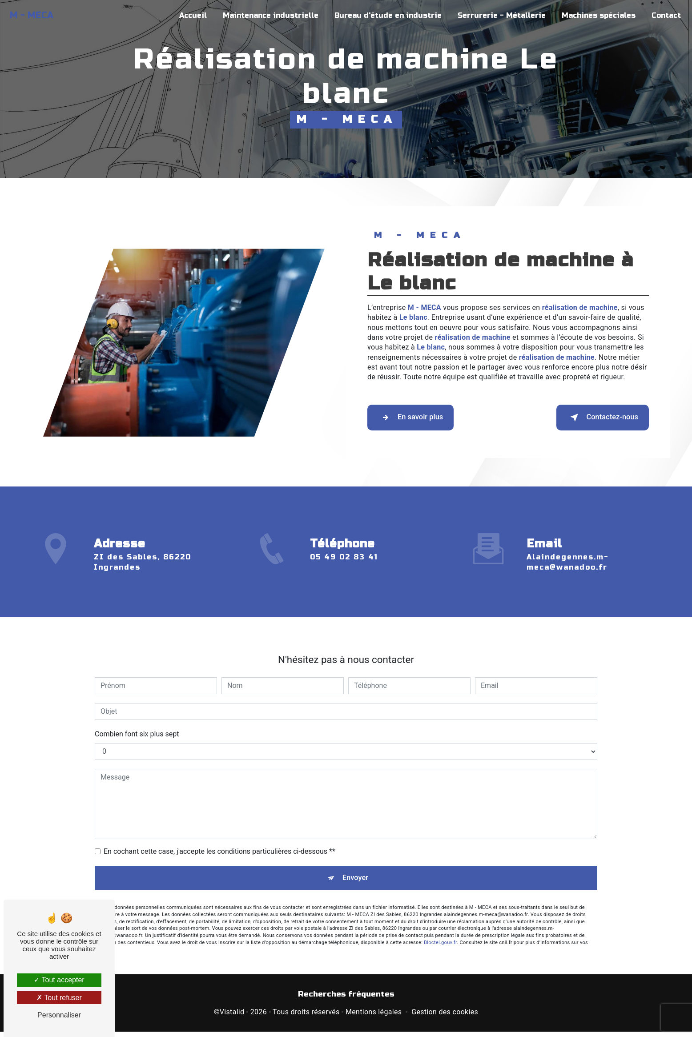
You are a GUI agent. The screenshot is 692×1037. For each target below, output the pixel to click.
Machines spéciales (595, 15)
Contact (662, 15)
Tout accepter (59, 980)
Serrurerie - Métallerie (498, 15)
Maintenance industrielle (266, 15)
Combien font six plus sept (137, 718)
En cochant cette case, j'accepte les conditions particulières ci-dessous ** (219, 835)
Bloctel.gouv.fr (440, 932)
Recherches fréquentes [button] (346, 1000)
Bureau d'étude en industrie (384, 15)
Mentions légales (374, 1017)
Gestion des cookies (444, 1017)
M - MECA (35, 15)
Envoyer (356, 864)
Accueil (189, 15)
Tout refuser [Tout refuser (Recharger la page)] (59, 997)
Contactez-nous (591, 417)
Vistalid (232, 1017)
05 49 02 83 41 (344, 573)
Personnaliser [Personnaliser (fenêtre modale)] (59, 1015)
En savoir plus (422, 417)
